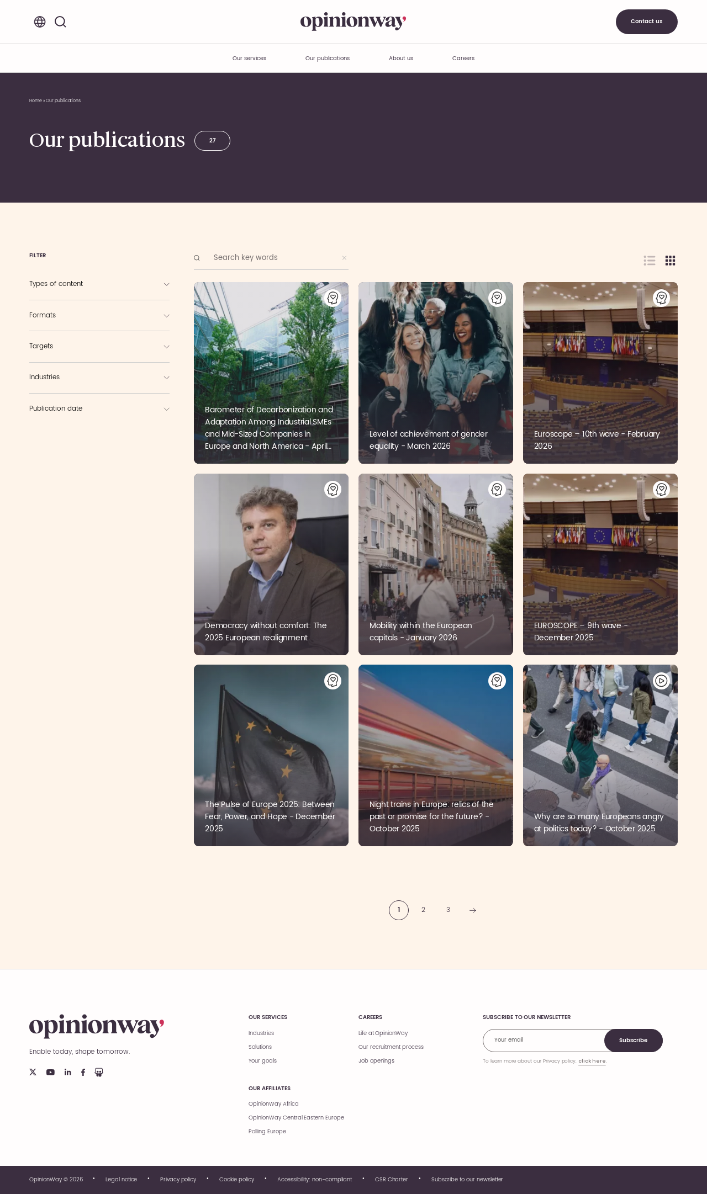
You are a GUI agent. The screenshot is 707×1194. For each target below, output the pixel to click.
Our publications (327, 58)
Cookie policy (236, 1179)
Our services (268, 1017)
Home (35, 100)
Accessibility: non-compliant (314, 1179)
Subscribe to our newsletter (467, 1179)
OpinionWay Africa (273, 1104)
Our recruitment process (391, 1047)
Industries (261, 1033)
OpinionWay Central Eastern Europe (296, 1117)
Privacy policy (178, 1179)
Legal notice (121, 1179)
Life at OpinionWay (383, 1033)
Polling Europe (267, 1131)
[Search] (60, 22)
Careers (370, 1017)
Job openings (376, 1061)
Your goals (263, 1061)
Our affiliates (269, 1088)
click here (592, 1061)
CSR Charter (391, 1179)
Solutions (260, 1047)
